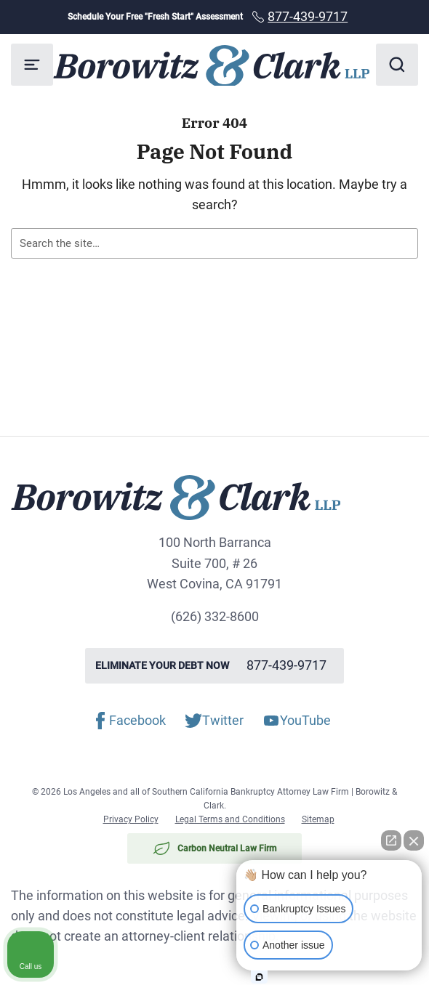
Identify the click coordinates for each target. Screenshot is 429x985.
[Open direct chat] (391, 840)
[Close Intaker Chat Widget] (414, 840)
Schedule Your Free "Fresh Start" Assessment (215, 17)
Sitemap (318, 819)
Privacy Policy (131, 819)
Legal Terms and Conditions (230, 819)
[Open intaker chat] (259, 977)
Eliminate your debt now (214, 665)
